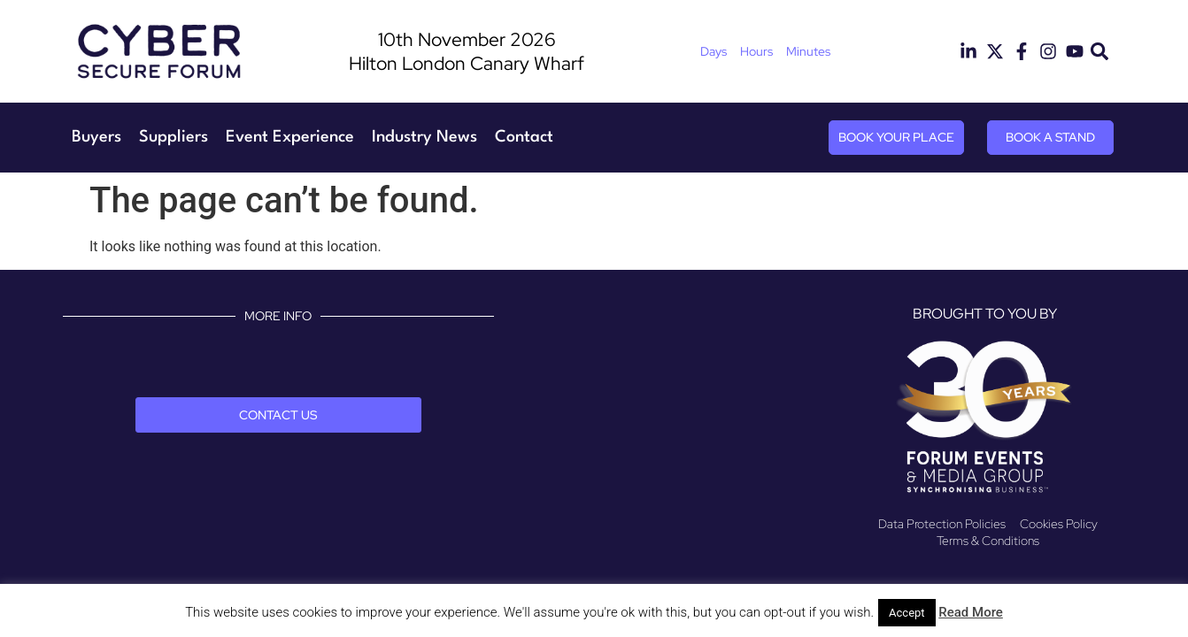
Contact (524, 137)
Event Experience (290, 137)
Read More (970, 612)
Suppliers (173, 137)
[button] (1100, 51)
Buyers (96, 137)
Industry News (424, 137)
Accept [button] (907, 612)
